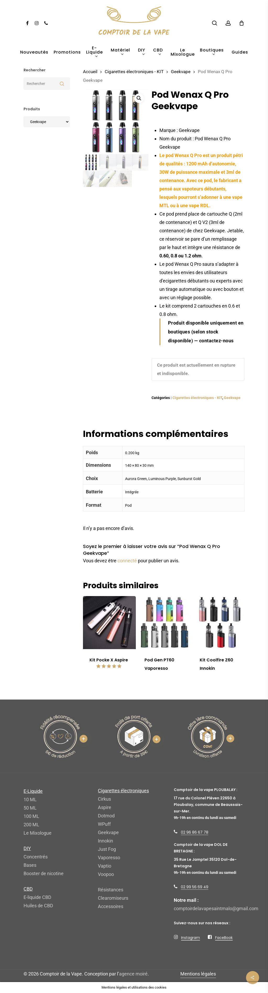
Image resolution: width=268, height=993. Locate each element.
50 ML (30, 808)
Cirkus (104, 799)
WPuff (104, 824)
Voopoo (106, 874)
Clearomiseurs (113, 898)
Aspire (104, 807)
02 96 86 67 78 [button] (194, 832)
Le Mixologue (38, 833)
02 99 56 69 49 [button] (194, 887)
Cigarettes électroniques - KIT (134, 71)
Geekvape (181, 71)
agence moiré (133, 974)
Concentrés (36, 856)
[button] (139, 98)
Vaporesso (109, 857)
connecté (127, 560)
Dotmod (106, 815)
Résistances (110, 889)
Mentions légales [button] (198, 974)
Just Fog (107, 849)
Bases (30, 865)
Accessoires (110, 906)
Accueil (90, 71)
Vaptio (104, 866)
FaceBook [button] (224, 937)
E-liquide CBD (37, 897)
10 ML (30, 799)
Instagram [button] (190, 937)
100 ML (31, 816)
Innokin (105, 841)
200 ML (31, 824)
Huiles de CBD (38, 905)
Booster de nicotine (44, 873)
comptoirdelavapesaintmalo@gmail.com (216, 908)
